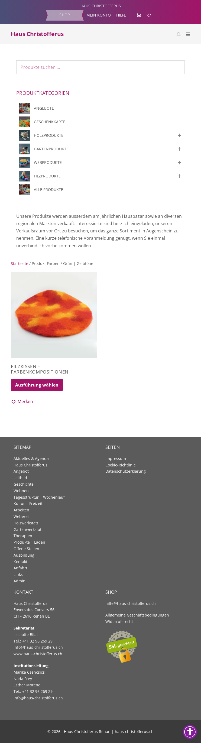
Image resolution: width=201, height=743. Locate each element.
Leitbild (20, 477)
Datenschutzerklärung (125, 471)
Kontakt (20, 561)
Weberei (21, 516)
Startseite (19, 263)
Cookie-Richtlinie (120, 465)
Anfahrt (20, 567)
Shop (64, 14)
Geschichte (24, 484)
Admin (19, 580)
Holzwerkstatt (26, 522)
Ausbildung (24, 555)
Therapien (23, 535)
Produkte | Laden (29, 542)
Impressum (115, 458)
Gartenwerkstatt (28, 529)
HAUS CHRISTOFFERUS (100, 5)
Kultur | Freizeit (28, 503)
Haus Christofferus (37, 34)
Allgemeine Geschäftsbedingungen (137, 615)
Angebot (21, 471)
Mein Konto (98, 15)
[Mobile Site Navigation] (188, 34)
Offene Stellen (26, 548)
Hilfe (121, 15)
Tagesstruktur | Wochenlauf (39, 497)
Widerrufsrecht (119, 621)
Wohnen (21, 490)
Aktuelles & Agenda (31, 458)
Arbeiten (21, 509)
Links (18, 574)
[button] (22, 401)
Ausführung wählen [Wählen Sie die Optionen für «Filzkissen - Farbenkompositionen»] (37, 385)
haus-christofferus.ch (134, 731)
